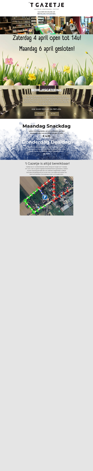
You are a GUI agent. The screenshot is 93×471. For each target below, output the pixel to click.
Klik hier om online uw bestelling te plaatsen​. (46, 12)
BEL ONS (53, 113)
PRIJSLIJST (40, 113)
